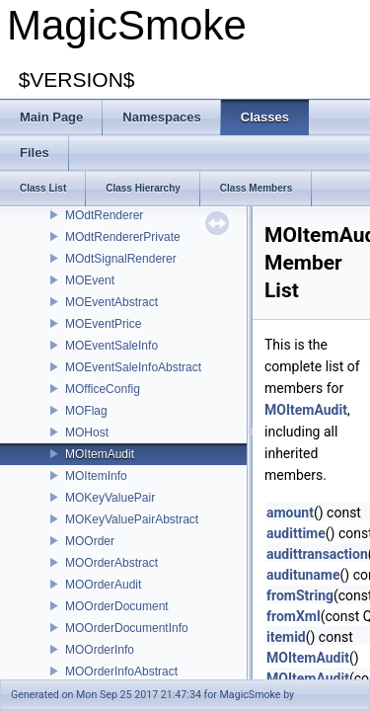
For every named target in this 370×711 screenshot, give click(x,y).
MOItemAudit (99, 454)
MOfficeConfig (102, 389)
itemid (286, 637)
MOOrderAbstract (111, 563)
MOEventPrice (103, 324)
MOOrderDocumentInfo (126, 628)
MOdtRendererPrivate (123, 237)
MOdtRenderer (104, 215)
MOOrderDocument (117, 606)
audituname (303, 575)
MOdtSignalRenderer (121, 259)
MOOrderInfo (99, 650)
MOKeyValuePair (110, 498)
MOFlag (86, 411)
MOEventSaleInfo (111, 346)
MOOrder (89, 541)
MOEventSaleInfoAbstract (133, 367)
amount (290, 512)
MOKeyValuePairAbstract (131, 519)
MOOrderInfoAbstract (121, 671)
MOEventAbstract (111, 302)
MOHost (87, 432)
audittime (296, 533)
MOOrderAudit (103, 585)
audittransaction (317, 554)
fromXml (293, 616)
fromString (299, 595)
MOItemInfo (96, 476)
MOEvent (89, 280)
